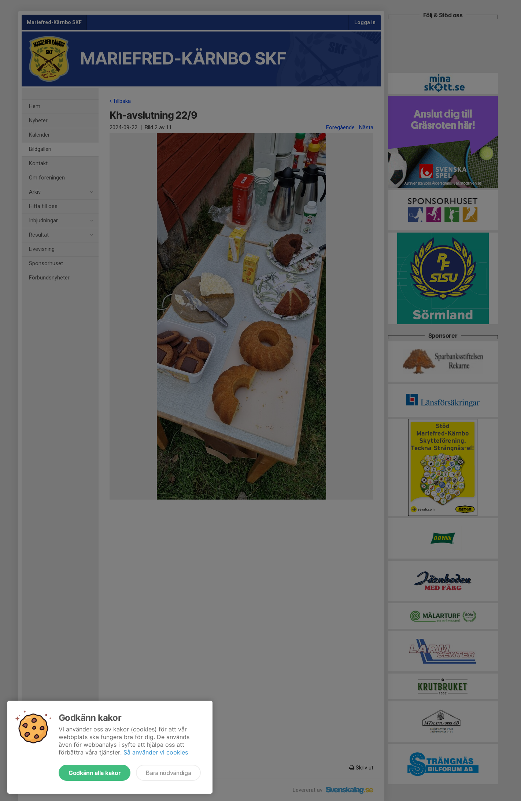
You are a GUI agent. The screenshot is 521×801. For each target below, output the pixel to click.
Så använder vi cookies (155, 752)
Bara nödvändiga (168, 772)
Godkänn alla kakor (95, 772)
